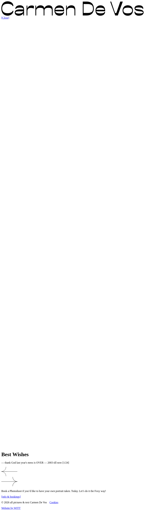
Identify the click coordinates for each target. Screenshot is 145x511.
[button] (72, 472)
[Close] (5, 17)
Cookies (54, 502)
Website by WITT (11, 508)
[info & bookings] (11, 496)
